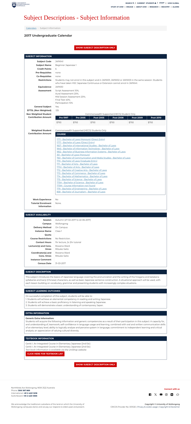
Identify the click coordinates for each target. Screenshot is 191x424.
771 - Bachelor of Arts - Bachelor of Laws (77, 164)
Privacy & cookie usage (147, 407)
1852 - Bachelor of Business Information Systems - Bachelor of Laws (91, 152)
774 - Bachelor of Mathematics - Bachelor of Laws (82, 176)
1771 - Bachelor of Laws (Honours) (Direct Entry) (81, 139)
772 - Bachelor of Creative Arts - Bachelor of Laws (82, 170)
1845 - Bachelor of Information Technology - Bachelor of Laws (88, 148)
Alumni (176, 7)
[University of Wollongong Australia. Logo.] (21, 5)
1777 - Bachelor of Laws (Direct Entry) (76, 142)
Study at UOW (117, 7)
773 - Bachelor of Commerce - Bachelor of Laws (81, 173)
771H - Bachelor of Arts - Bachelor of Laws (78, 167)
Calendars (31, 28)
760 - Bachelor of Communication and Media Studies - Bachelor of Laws (94, 158)
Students (146, 3)
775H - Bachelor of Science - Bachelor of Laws (80, 182)
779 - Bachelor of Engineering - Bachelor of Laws (82, 189)
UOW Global (173, 3)
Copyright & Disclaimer (169, 407)
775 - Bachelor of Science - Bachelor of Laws (79, 179)
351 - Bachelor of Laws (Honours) (73, 155)
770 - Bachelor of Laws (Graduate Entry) (77, 161)
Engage (129, 7)
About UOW (141, 7)
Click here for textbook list (45, 354)
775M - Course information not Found (76, 185)
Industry (165, 7)
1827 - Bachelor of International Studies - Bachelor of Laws (86, 145)
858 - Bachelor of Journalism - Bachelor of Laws (81, 192)
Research (154, 7)
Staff (161, 3)
